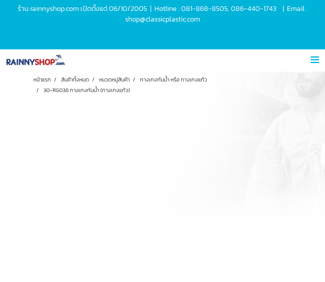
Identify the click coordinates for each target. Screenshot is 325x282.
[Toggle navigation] (314, 60)
